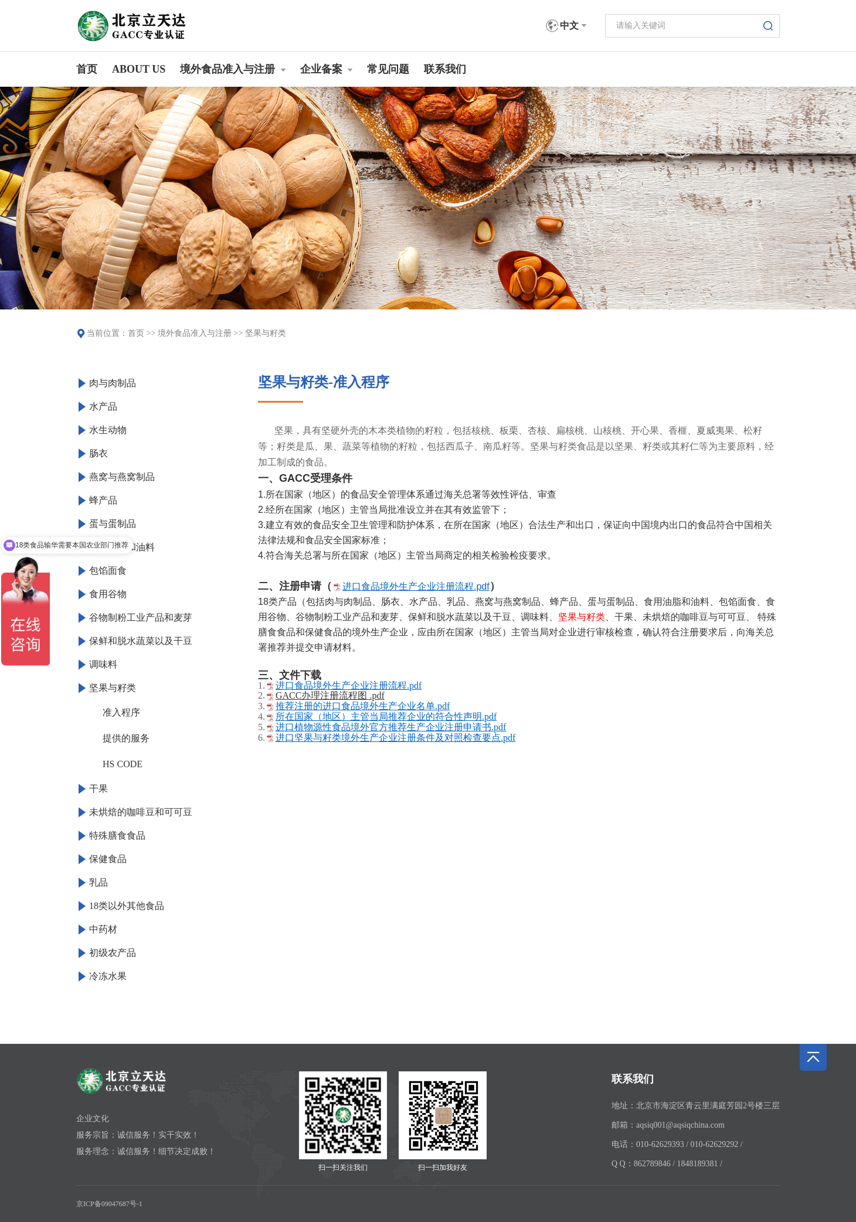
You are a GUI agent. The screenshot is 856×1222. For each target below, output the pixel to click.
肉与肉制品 (112, 383)
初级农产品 (112, 953)
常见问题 (388, 69)
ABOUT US (138, 69)
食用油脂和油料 (122, 547)
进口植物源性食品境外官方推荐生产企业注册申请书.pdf (391, 727)
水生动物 (108, 430)
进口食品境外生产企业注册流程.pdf (416, 586)
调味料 (103, 664)
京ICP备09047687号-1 (109, 1204)
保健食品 (108, 859)
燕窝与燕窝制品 (122, 477)
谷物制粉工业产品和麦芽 (140, 617)
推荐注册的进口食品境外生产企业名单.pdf (363, 706)
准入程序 (121, 712)
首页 (86, 69)
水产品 (103, 406)
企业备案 (326, 69)
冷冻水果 (108, 976)
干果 (98, 789)
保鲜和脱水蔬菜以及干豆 (140, 641)
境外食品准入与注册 (233, 69)
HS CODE (122, 764)
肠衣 (98, 453)
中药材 (103, 929)
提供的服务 (126, 738)
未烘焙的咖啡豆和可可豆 (140, 812)
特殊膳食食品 (117, 835)
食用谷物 (108, 594)
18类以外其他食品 (126, 906)
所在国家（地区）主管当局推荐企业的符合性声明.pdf (386, 716)
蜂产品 (103, 500)
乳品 (98, 882)
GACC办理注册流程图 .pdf (330, 695)
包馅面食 (108, 571)
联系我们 (445, 69)
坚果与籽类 (265, 333)
